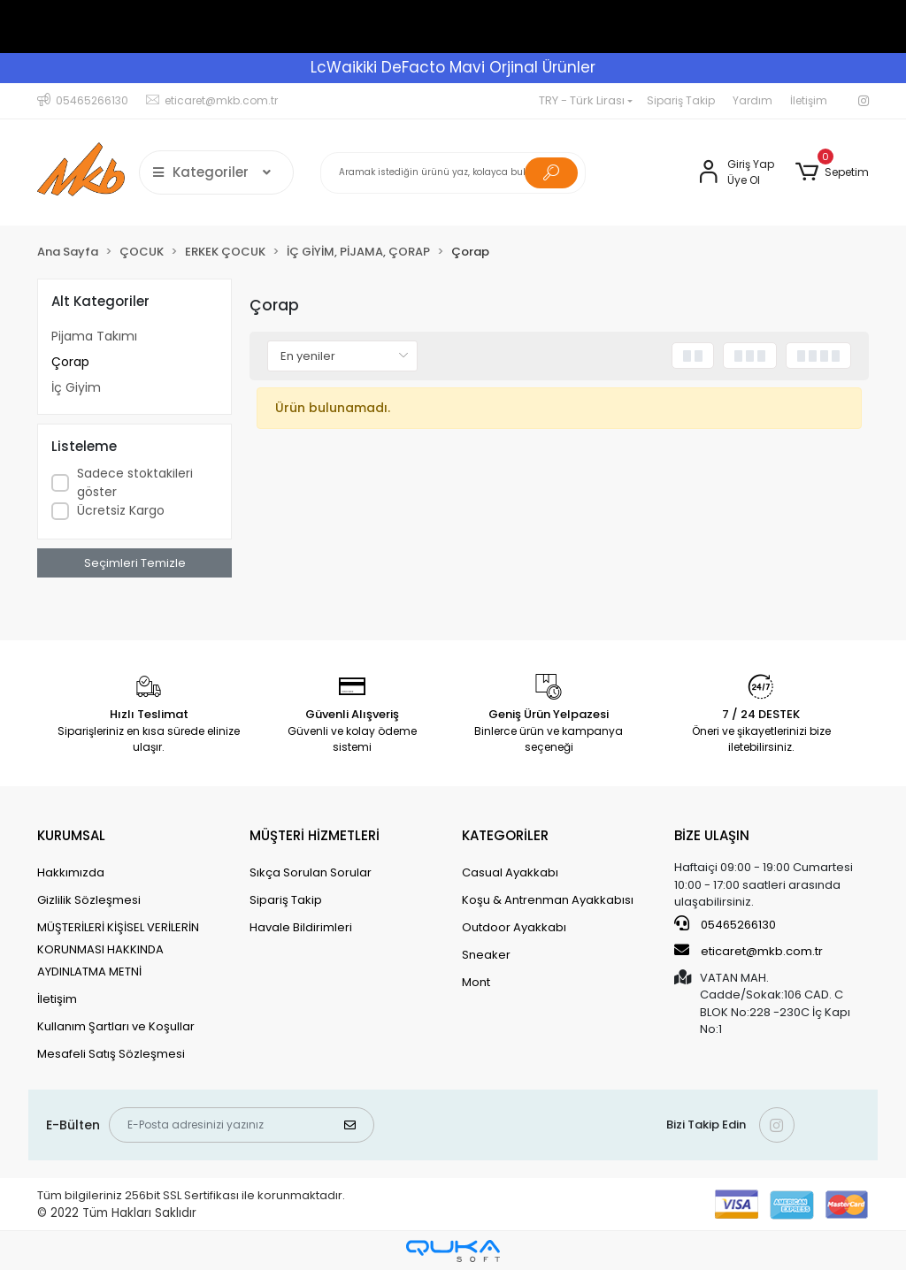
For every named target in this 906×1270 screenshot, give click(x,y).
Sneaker (486, 954)
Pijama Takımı (94, 336)
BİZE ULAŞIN (711, 835)
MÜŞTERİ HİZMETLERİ (315, 835)
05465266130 (725, 924)
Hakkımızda (70, 872)
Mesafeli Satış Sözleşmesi (111, 1053)
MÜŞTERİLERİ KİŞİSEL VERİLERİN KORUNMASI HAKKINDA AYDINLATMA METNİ (118, 949)
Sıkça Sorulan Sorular (311, 872)
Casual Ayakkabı (510, 872)
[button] (832, 172)
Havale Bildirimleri (301, 927)
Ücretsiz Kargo (121, 510)
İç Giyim (76, 387)
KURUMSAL (71, 835)
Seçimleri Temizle (135, 563)
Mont (476, 982)
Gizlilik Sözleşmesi (89, 899)
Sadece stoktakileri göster (135, 482)
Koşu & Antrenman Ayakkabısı (547, 899)
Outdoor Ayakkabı (514, 927)
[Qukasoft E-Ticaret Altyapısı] (453, 1251)
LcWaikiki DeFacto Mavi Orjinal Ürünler (453, 67)
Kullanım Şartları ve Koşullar (116, 1026)
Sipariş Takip (681, 100)
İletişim (808, 100)
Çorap (70, 362)
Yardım (752, 100)
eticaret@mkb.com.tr (748, 951)
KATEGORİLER (505, 835)
